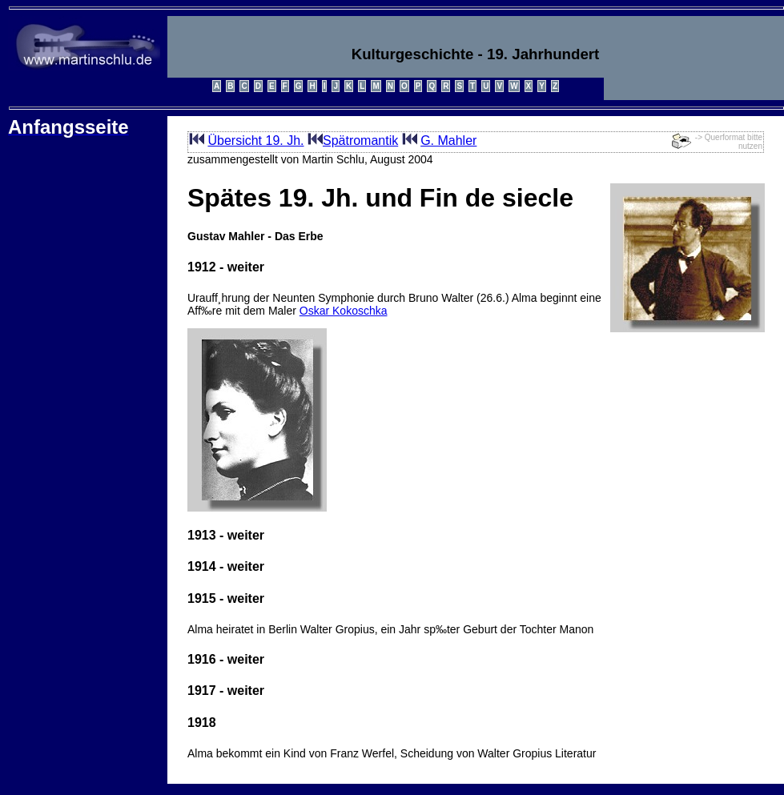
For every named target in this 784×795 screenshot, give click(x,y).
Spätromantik (360, 140)
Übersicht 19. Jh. (255, 140)
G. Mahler (448, 140)
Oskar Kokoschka (344, 310)
